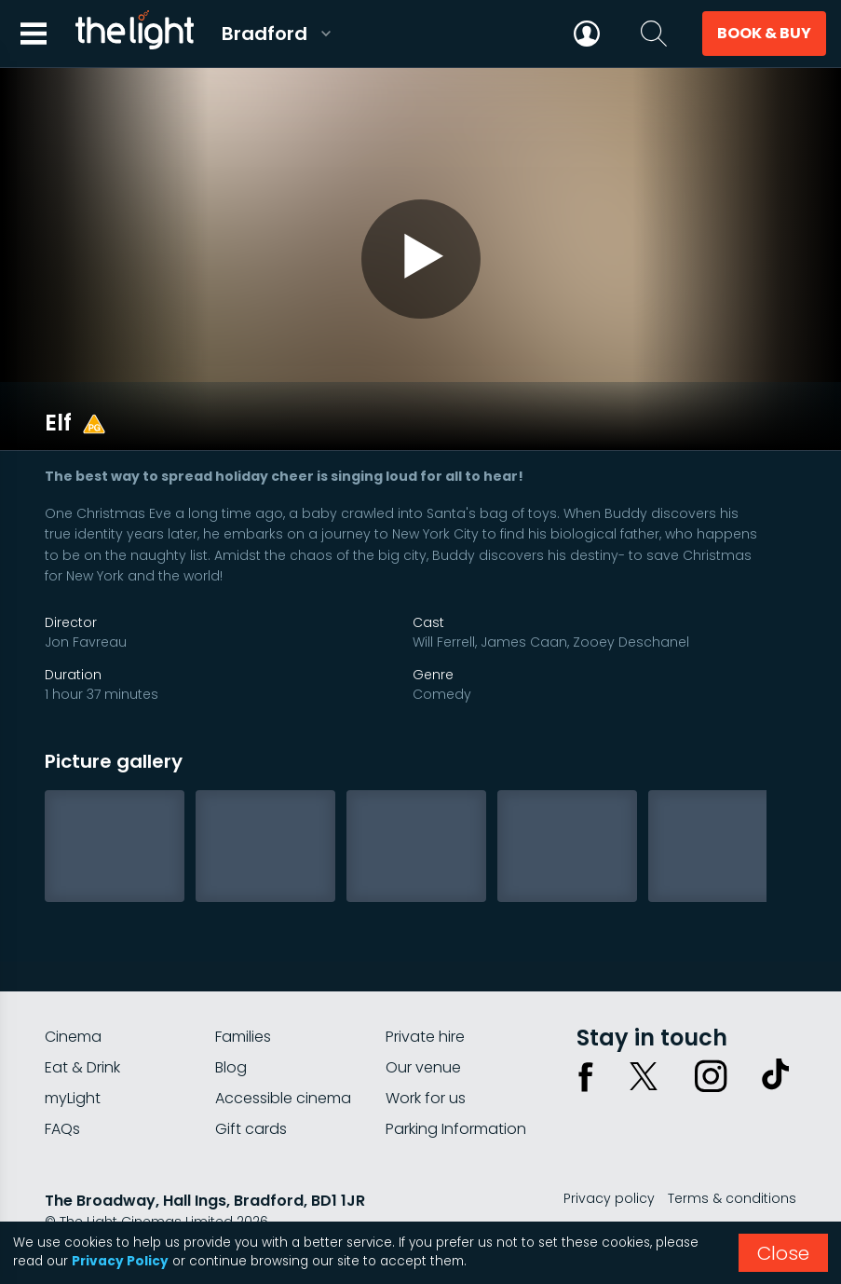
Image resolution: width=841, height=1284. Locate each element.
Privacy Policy (120, 1261)
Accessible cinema (283, 1061)
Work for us (426, 1061)
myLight (73, 1061)
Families (243, 999)
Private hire (425, 999)
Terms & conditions (732, 1161)
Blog (231, 1030)
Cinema (73, 999)
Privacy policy (609, 1161)
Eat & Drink (82, 1030)
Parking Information (456, 1091)
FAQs (62, 1091)
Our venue (423, 1030)
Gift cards (251, 1091)
